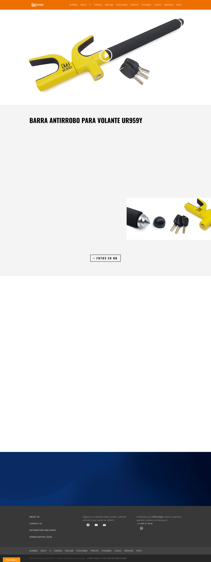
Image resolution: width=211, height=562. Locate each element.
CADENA (98, 5)
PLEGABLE (146, 5)
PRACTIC (135, 5)
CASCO (158, 5)
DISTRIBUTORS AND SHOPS (42, 530)
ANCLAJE (109, 5)
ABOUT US (34, 516)
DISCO (83, 5)
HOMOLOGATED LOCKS (40, 537)
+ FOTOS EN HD (105, 258)
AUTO (179, 5)
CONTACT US (35, 523)
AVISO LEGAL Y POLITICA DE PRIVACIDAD (107, 558)
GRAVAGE (168, 5)
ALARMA (73, 5)
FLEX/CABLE (121, 5)
